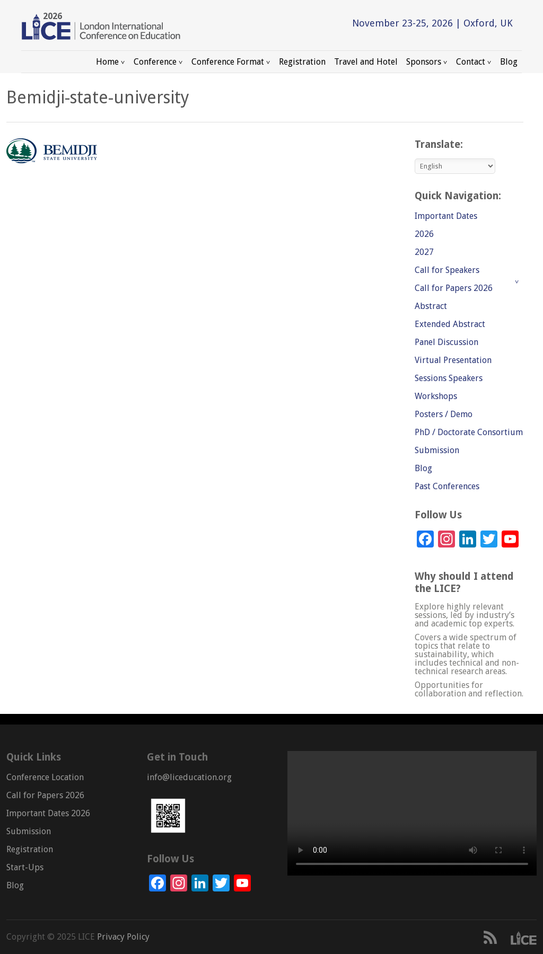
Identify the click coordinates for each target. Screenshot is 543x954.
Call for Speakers (447, 270)
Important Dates (446, 216)
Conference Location (45, 777)
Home (110, 62)
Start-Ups (24, 867)
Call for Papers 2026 (454, 288)
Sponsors (427, 62)
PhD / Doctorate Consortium (469, 432)
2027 (424, 252)
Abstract (431, 306)
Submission (437, 450)
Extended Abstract (450, 324)
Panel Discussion (446, 342)
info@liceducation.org (189, 777)
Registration (302, 62)
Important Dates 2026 (48, 813)
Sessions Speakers (449, 378)
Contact (474, 62)
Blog (509, 62)
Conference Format (231, 62)
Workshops (436, 396)
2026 (424, 234)
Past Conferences (447, 486)
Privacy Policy (122, 937)
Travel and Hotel (366, 62)
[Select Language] (455, 166)
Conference (158, 62)
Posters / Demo (443, 414)
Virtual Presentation (453, 360)
